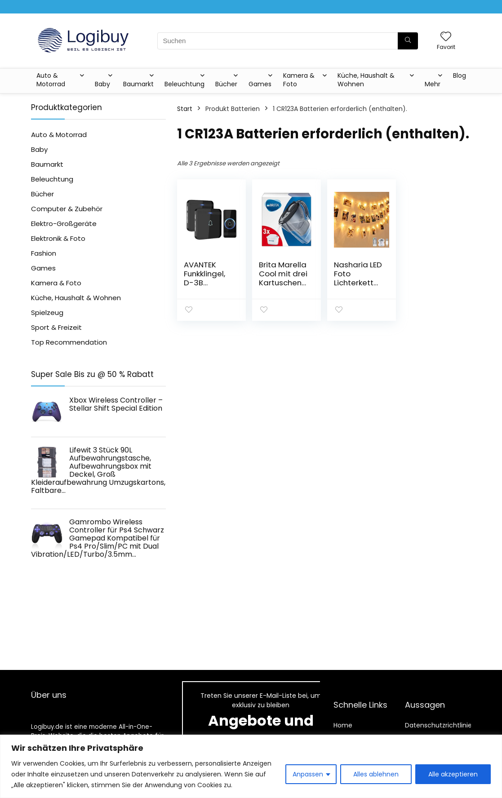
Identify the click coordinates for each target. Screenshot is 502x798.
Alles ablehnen (376, 774)
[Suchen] (408, 40)
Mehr (432, 84)
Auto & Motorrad (50, 80)
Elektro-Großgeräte (64, 223)
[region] (251, 766)
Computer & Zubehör (66, 208)
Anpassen (308, 774)
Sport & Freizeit (56, 327)
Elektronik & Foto (58, 238)
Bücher (226, 84)
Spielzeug (47, 312)
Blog (459, 75)
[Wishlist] (445, 37)
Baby (102, 84)
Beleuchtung (184, 84)
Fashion (43, 253)
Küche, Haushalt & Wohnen (366, 80)
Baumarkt (138, 84)
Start (184, 108)
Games (260, 84)
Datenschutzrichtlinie (438, 725)
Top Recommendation (69, 342)
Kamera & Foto (299, 80)
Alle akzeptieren (453, 774)
